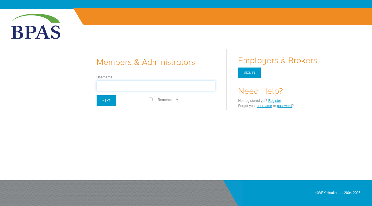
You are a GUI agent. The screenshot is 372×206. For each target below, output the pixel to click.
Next (106, 100)
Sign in (249, 72)
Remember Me (169, 100)
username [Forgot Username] (264, 106)
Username (104, 77)
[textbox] (156, 86)
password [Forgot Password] (284, 106)
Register (274, 101)
